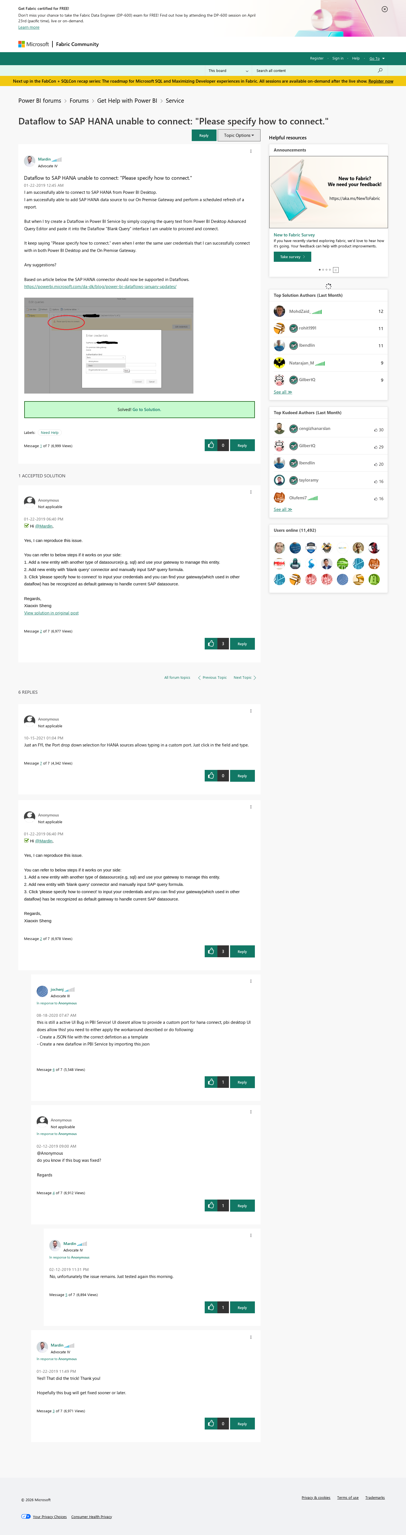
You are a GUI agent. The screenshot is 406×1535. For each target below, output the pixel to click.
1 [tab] (320, 270)
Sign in (337, 58)
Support (255, 44)
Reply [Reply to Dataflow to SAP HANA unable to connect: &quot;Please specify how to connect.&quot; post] (242, 445)
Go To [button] (375, 58)
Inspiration (136, 44)
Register (317, 58)
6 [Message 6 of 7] (54, 1069)
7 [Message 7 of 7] (41, 763)
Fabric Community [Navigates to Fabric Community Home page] (77, 44)
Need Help (50, 432)
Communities (184, 44)
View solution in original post (51, 613)
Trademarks (375, 1497)
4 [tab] (330, 270)
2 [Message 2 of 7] (41, 631)
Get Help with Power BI (127, 100)
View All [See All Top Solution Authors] (283, 392)
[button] (204, 135)
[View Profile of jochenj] (57, 989)
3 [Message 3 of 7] (54, 1410)
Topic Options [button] (237, 135)
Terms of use (348, 1497)
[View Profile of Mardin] (44, 159)
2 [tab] (323, 270)
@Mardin (43, 526)
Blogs (209, 44)
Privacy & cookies (316, 1497)
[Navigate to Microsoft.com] (33, 44)
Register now (381, 81)
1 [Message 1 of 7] (41, 445)
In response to (57, 1003)
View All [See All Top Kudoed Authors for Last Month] (283, 509)
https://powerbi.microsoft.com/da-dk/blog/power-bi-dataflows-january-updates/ (100, 286)
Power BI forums (39, 100)
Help (356, 58)
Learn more (28, 27)
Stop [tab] (336, 270)
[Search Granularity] (228, 70)
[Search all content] (320, 70)
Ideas (159, 44)
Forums (111, 44)
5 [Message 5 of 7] (66, 1294)
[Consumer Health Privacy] (91, 1517)
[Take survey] (292, 257)
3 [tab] (326, 270)
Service (175, 100)
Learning (231, 44)
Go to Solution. (147, 409)
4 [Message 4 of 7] (54, 1192)
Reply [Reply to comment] (242, 643)
